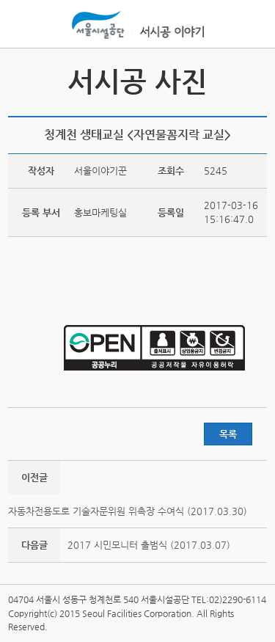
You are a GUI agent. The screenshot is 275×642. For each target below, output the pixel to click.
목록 (228, 433)
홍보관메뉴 (252, 25)
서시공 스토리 (254, 81)
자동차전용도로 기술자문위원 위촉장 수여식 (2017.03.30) (127, 511)
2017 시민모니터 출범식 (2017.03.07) (148, 544)
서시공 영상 (21, 81)
